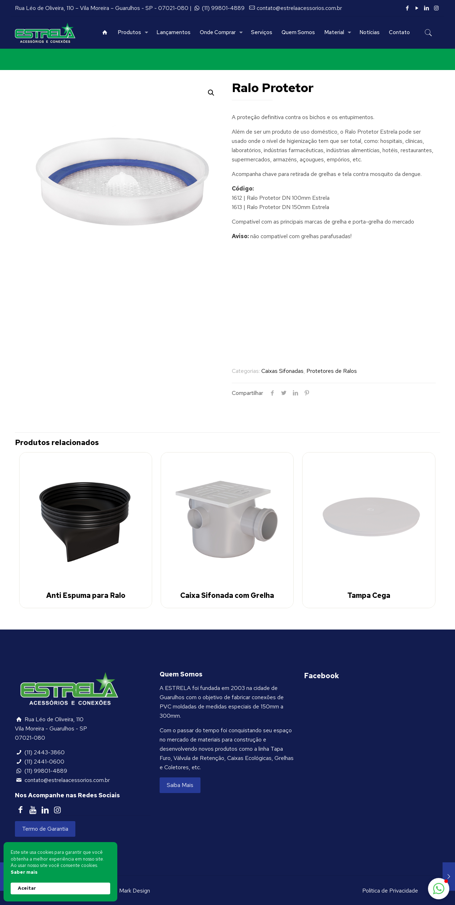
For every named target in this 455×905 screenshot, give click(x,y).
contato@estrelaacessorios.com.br (299, 8)
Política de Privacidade (390, 890)
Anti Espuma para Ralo (85, 595)
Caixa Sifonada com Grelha (227, 595)
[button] (438, 888)
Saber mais (24, 872)
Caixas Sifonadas (282, 371)
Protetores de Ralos (331, 371)
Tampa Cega (368, 595)
